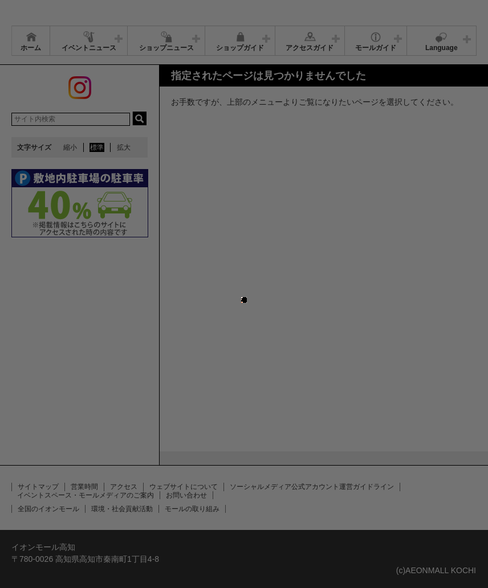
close (247, 288)
